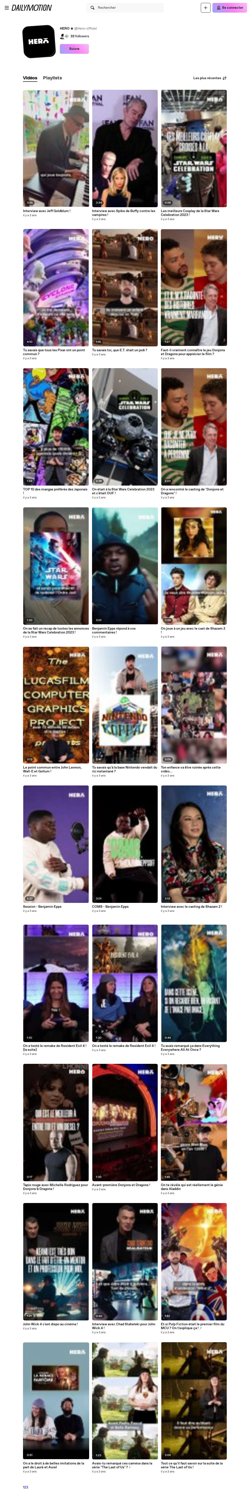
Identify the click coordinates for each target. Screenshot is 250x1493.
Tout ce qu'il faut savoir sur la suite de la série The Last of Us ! (192, 1465)
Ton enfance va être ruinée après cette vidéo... (191, 769)
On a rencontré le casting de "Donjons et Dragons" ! (192, 491)
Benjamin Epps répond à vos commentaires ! (114, 630)
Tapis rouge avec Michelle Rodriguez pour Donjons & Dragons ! (55, 1187)
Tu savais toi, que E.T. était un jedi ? (119, 350)
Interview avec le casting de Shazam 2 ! (191, 907)
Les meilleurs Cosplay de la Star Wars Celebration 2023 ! (190, 213)
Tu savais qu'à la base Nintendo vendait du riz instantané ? (124, 769)
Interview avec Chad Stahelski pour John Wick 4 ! (123, 1326)
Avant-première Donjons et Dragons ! (121, 1185)
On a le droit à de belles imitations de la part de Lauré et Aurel (53, 1465)
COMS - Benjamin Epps (110, 907)
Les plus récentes (210, 78)
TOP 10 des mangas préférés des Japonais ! (55, 491)
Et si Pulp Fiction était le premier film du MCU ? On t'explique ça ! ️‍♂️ (192, 1326)
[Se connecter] (229, 8)
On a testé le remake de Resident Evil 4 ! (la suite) (54, 1048)
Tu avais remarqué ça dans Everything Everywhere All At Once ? (190, 1048)
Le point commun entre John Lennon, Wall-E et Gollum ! (52, 769)
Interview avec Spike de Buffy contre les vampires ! (123, 213)
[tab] (30, 78)
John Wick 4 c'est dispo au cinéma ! (50, 1324)
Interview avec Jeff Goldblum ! (46, 211)
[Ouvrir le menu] (7, 8)
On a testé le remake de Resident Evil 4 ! (124, 1046)
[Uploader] (206, 8)
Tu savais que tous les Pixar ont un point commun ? (54, 352)
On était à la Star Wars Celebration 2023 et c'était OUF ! (123, 491)
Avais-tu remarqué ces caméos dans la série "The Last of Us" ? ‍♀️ (122, 1465)
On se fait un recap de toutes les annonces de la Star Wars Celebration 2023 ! (56, 630)
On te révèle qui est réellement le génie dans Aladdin (192, 1187)
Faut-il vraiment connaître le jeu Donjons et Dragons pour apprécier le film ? (193, 352)
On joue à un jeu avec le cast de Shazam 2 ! (193, 630)
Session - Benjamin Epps (42, 907)
